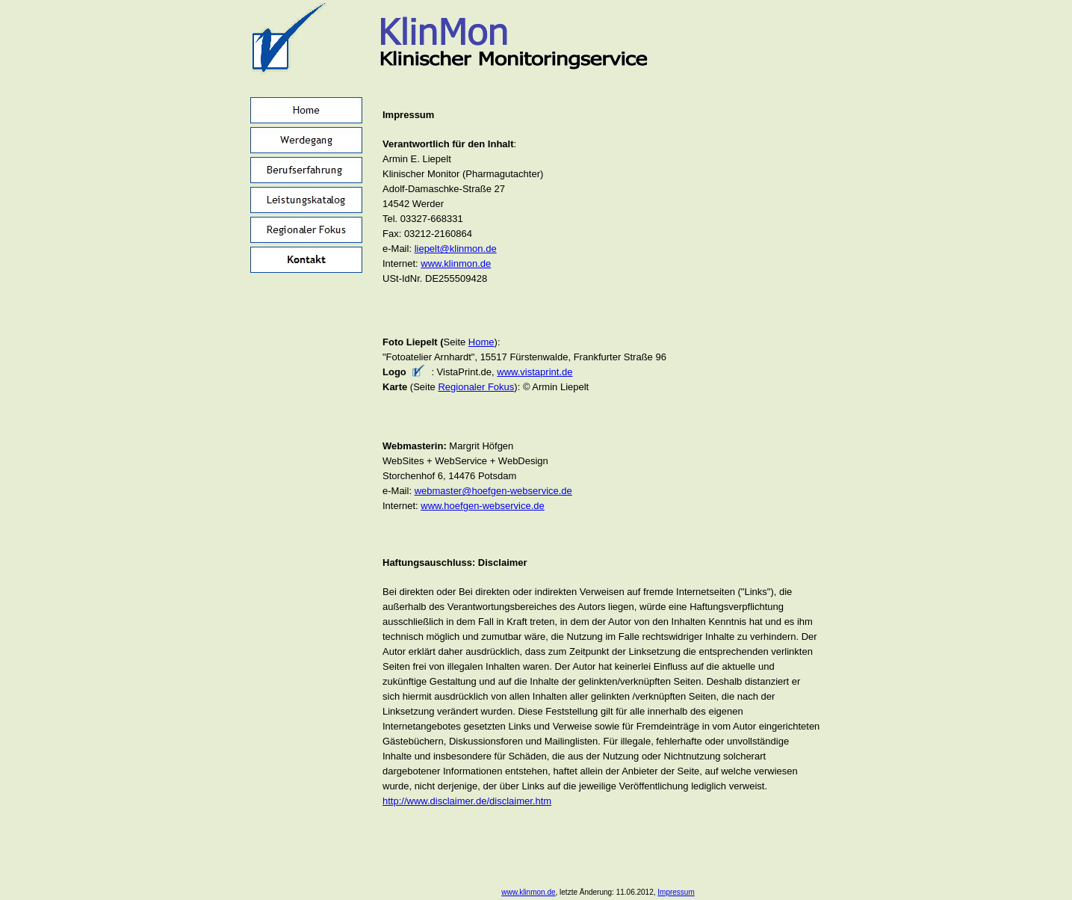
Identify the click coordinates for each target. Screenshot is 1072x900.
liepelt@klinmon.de (456, 248)
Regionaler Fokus (476, 386)
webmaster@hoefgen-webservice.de (493, 490)
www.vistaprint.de (534, 371)
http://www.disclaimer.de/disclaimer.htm (466, 801)
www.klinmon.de (456, 263)
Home (481, 342)
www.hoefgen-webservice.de (482, 505)
